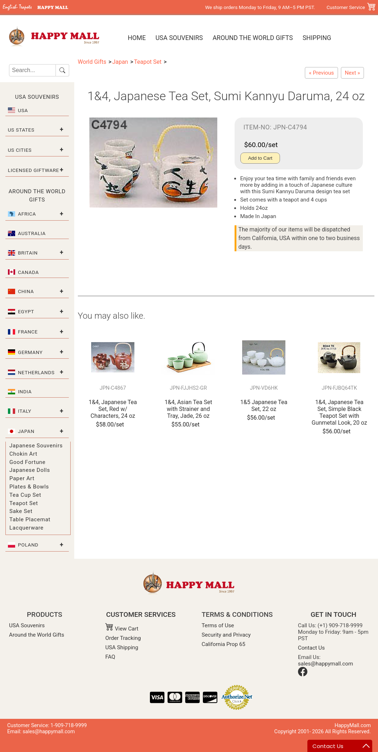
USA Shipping (121, 647)
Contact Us (311, 648)
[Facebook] (302, 674)
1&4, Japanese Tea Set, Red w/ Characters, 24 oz (113, 409)
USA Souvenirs (179, 37)
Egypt (26, 311)
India (25, 391)
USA (23, 110)
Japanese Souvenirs (36, 445)
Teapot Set (23, 503)
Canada (28, 272)
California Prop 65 (223, 644)
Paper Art (22, 478)
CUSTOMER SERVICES (140, 614)
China (26, 291)
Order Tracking (123, 638)
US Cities (20, 150)
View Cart (121, 628)
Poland (28, 545)
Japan (26, 431)
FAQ (110, 657)
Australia (32, 233)
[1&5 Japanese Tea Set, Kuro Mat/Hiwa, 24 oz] (352, 73)
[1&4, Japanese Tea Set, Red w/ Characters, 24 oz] (321, 73)
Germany (30, 352)
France (28, 332)
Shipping (317, 37)
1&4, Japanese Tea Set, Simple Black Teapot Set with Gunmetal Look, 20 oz (339, 412)
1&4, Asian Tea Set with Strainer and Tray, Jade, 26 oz (188, 409)
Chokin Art (23, 454)
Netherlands (36, 372)
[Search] (32, 70)
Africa (27, 214)
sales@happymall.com (325, 663)
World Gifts (92, 61)
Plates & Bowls (29, 486)
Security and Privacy (226, 635)
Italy (24, 411)
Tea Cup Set (25, 495)
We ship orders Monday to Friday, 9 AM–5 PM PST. (260, 7)
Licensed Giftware (33, 170)
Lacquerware (26, 528)
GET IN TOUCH (333, 614)
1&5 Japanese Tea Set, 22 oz (264, 405)
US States (21, 130)
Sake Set (20, 511)
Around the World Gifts (253, 37)
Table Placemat (29, 519)
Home (137, 37)
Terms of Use (218, 625)
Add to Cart (260, 158)
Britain (28, 253)
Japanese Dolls (29, 470)
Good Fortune (27, 462)
